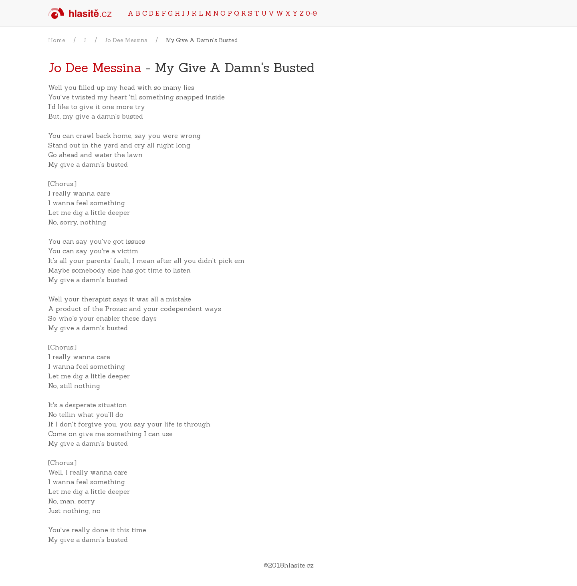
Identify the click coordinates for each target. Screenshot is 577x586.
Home (56, 40)
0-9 (311, 13)
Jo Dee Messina (126, 40)
